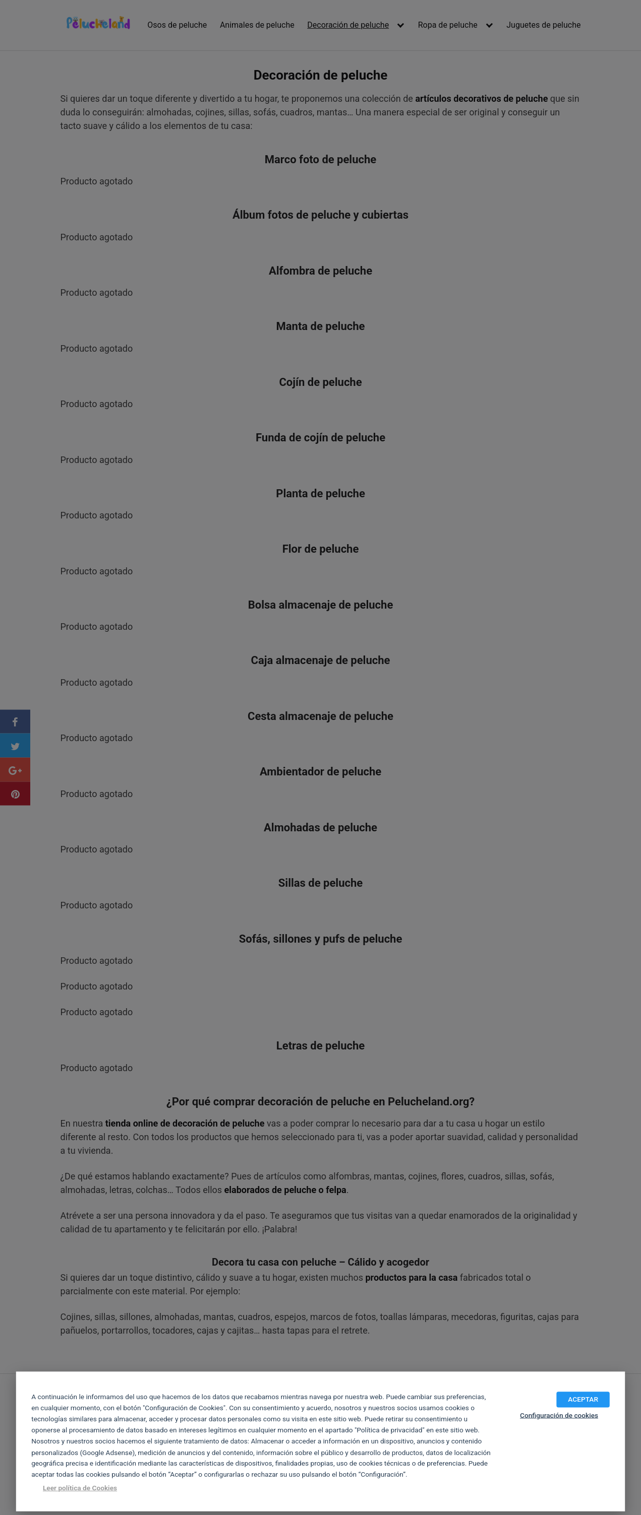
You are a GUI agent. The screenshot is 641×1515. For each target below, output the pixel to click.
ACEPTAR (583, 1399)
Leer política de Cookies (80, 1488)
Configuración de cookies (559, 1415)
